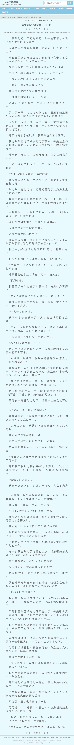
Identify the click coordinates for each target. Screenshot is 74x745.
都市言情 (27, 8)
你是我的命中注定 (32, 737)
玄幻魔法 (10, 8)
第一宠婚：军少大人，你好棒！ (18, 737)
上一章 (28, 29)
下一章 (46, 29)
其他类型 (69, 8)
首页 (3, 8)
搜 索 (69, 3)
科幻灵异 (44, 8)
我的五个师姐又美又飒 (16, 32)
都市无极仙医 (36, 32)
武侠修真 (19, 8)
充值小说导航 (5, 17)
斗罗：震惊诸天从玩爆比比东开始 (50, 32)
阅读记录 (5, 12)
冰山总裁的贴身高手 (22, 17)
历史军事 (35, 8)
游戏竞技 (52, 8)
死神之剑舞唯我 (42, 737)
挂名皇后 (59, 737)
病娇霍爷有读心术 (28, 32)
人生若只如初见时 (52, 737)
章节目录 (37, 29)
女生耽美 (60, 8)
